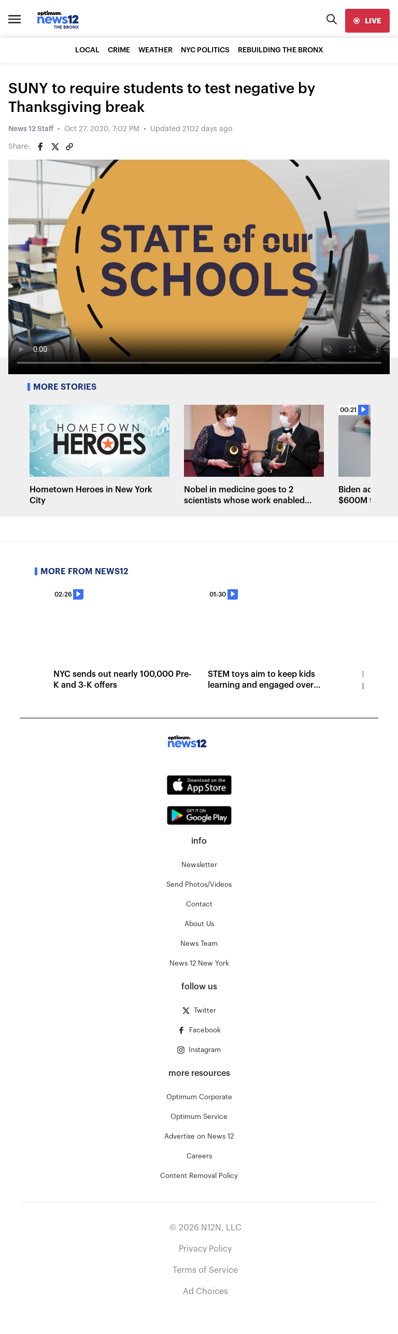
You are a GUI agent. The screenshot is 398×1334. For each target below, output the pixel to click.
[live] (367, 21)
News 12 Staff (30, 129)
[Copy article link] (69, 147)
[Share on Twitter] (55, 147)
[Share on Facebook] (40, 147)
